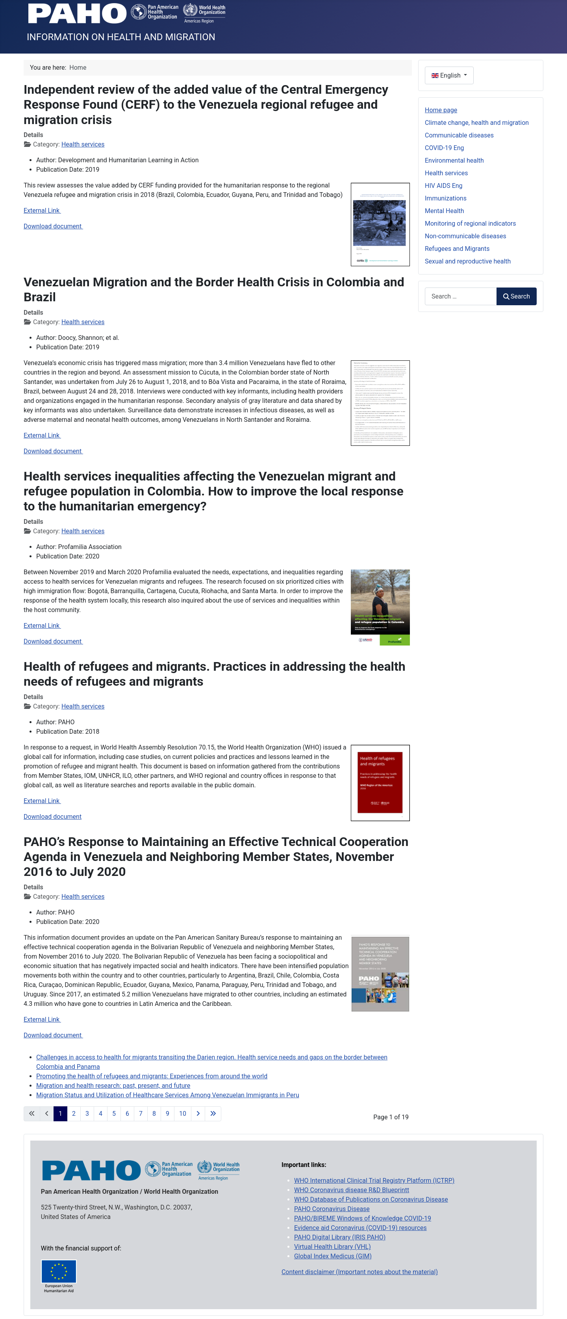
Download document (53, 226)
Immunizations (446, 198)
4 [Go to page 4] (100, 1113)
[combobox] (461, 296)
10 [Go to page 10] (182, 1113)
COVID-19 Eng (444, 148)
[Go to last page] (213, 1113)
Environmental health (454, 160)
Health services (83, 144)
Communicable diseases (459, 135)
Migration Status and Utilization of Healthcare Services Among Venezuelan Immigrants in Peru (167, 1095)
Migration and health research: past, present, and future (113, 1085)
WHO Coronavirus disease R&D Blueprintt (351, 1190)
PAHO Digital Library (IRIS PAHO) (339, 1237)
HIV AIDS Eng (444, 185)
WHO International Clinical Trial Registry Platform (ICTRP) (374, 1180)
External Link (42, 210)
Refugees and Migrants (457, 248)
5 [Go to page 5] (114, 1113)
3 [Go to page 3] (87, 1113)
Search (516, 296)
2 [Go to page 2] (74, 1113)
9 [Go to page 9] (167, 1113)
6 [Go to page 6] (127, 1113)
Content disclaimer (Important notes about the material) (360, 1272)
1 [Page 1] (60, 1113)
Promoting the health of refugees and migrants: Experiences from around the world (151, 1076)
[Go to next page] (198, 1113)
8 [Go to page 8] (154, 1113)
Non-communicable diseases (465, 236)
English (447, 75)
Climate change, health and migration (477, 122)
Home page (441, 110)
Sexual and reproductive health (468, 261)
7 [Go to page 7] (141, 1113)
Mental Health (444, 211)
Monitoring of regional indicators (470, 223)
